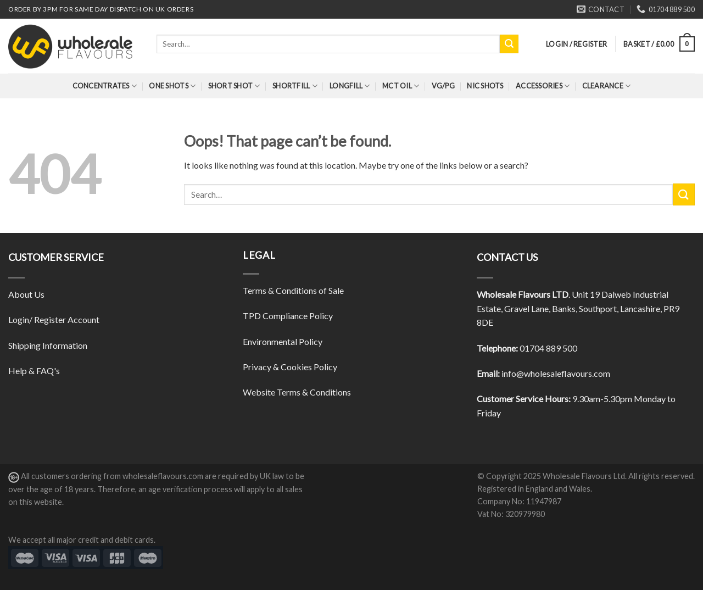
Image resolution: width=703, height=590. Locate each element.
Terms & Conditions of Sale (293, 290)
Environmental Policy (282, 341)
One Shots (172, 86)
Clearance (606, 86)
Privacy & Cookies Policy (290, 366)
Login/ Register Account (53, 319)
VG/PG (443, 85)
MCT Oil (400, 86)
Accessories (543, 86)
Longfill (350, 86)
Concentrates (104, 86)
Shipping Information (47, 345)
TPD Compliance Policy (288, 315)
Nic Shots (485, 85)
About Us (26, 294)
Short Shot (234, 86)
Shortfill (294, 86)
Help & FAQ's (34, 370)
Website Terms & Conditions (297, 392)
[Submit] (509, 44)
